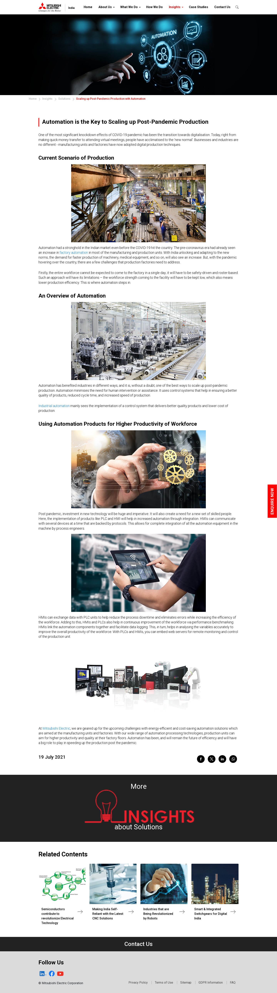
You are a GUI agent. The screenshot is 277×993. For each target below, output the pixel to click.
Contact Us (222, 7)
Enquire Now (272, 501)
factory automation (74, 253)
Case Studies (198, 7)
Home (89, 6)
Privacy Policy (138, 982)
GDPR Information (211, 982)
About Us (105, 7)
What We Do (129, 7)
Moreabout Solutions (139, 806)
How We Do (154, 7)
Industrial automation (54, 406)
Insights (174, 7)
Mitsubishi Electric (56, 728)
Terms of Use (164, 982)
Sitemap (185, 982)
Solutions (64, 98)
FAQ (232, 982)
